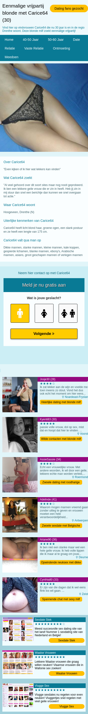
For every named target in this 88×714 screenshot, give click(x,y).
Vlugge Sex (66, 706)
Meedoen (11, 57)
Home (9, 39)
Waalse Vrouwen (66, 673)
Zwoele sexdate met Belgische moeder (61, 526)
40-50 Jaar (30, 39)
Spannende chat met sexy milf (61, 599)
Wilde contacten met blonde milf (61, 439)
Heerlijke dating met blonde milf (60, 402)
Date (76, 39)
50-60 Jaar (56, 39)
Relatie (10, 48)
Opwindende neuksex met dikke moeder (61, 563)
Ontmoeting (61, 48)
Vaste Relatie (34, 48)
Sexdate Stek (66, 640)
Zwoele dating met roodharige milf (61, 483)
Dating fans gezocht (69, 8)
